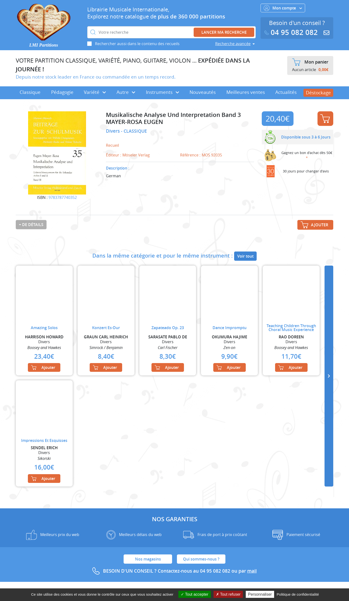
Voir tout (245, 256)
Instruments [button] (162, 92)
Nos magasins (148, 559)
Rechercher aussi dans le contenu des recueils (137, 43)
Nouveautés (203, 92)
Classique (30, 92)
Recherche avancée (233, 43)
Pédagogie (62, 92)
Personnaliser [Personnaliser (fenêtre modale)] (260, 594)
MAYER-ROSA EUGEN (134, 121)
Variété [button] (95, 92)
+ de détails (31, 224)
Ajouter (325, 119)
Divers (113, 131)
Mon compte (283, 8)
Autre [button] (126, 92)
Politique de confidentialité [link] (298, 594)
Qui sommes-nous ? (201, 559)
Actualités (286, 92)
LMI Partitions (43, 45)
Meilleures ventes (245, 92)
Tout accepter (194, 594)
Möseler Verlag (136, 155)
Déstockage (318, 92)
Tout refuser (228, 594)
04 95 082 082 (292, 32)
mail (252, 571)
